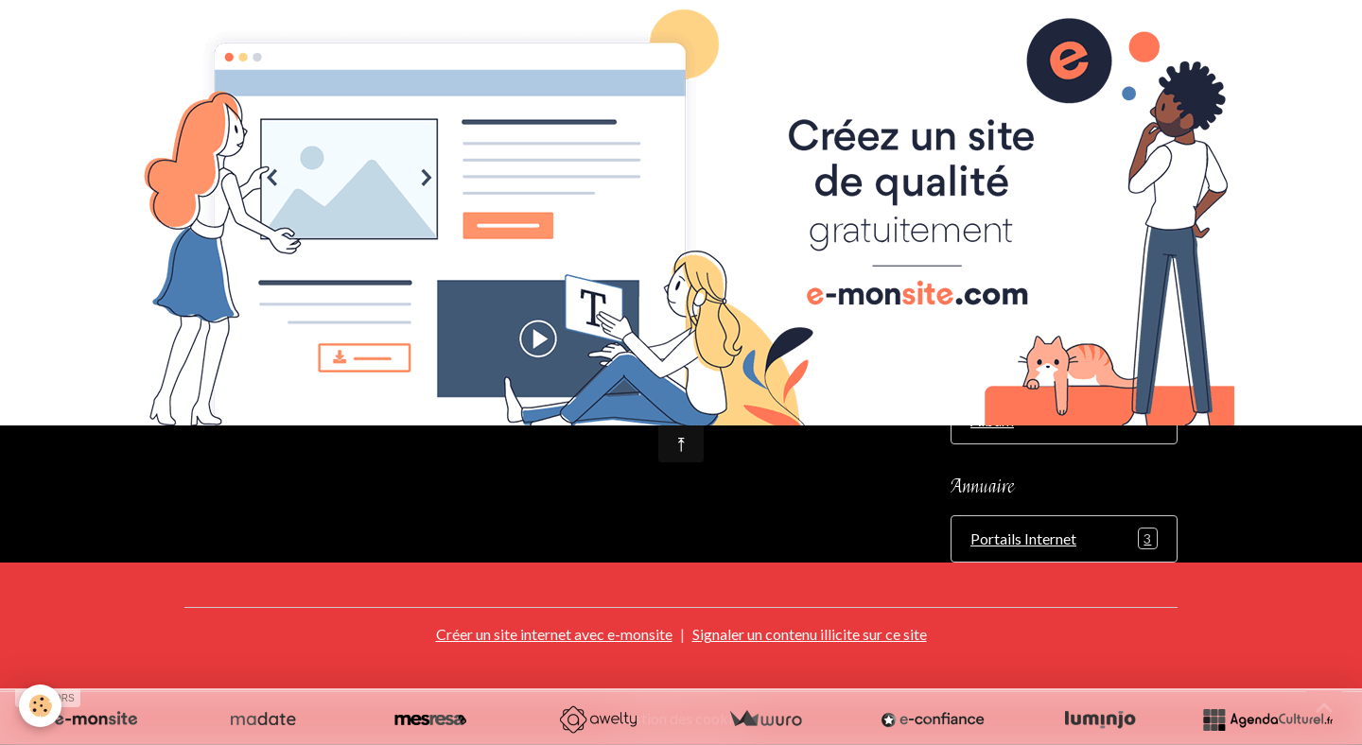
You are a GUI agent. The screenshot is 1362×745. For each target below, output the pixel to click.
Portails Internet (1064, 538)
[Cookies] (40, 705)
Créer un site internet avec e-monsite (554, 634)
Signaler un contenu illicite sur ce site (809, 634)
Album (992, 420)
